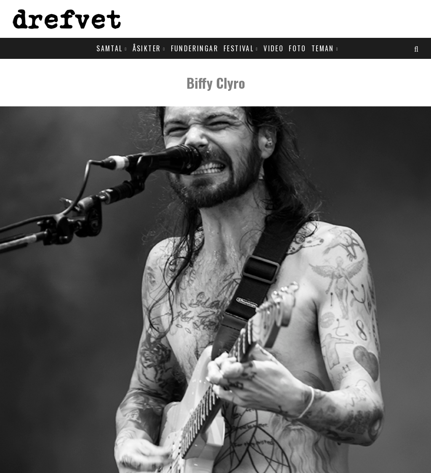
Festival (238, 48)
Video (273, 48)
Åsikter (147, 48)
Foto (297, 48)
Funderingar (194, 48)
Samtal (109, 48)
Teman (322, 48)
